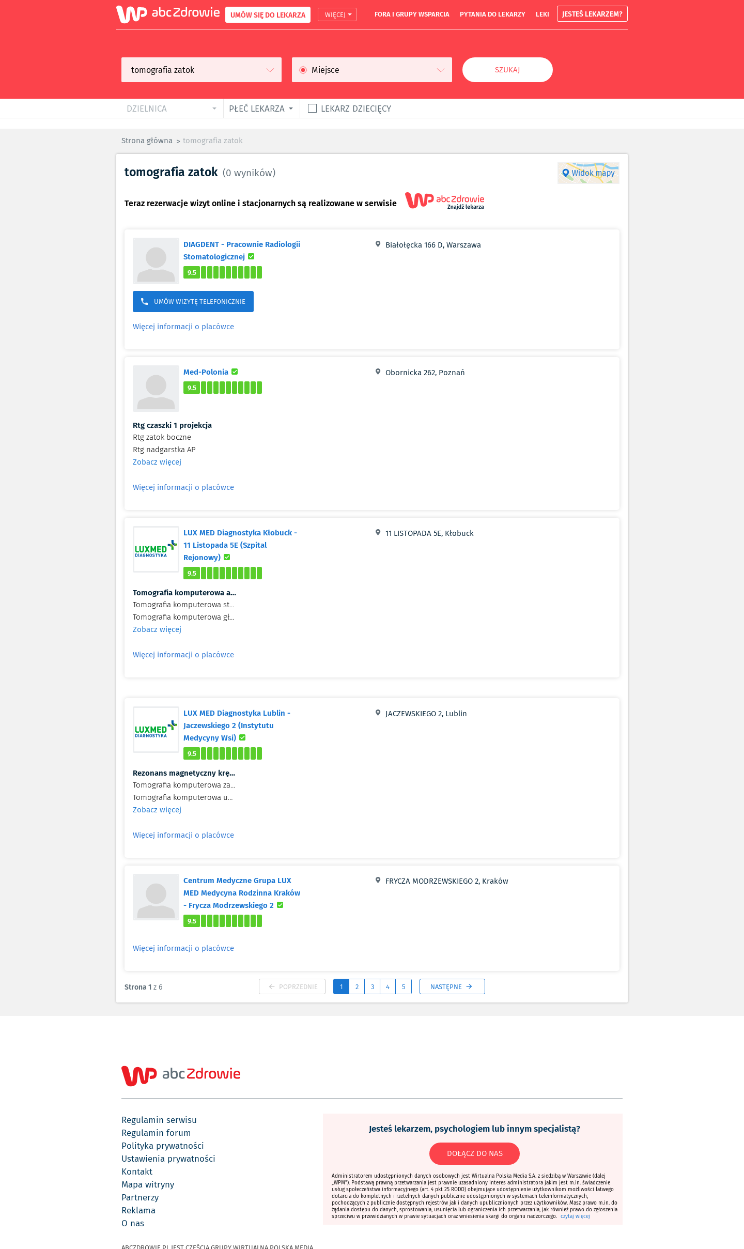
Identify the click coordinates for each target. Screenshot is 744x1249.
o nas (132, 1223)
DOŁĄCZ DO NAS (475, 1153)
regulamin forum (156, 1133)
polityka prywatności (162, 1145)
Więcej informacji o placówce (183, 326)
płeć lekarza (257, 108)
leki (542, 14)
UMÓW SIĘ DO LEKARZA (267, 14)
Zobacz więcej (157, 462)
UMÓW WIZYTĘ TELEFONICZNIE (193, 301)
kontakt (136, 1171)
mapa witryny (147, 1184)
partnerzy (140, 1197)
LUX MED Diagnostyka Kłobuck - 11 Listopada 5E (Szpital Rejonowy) (240, 544)
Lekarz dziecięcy (356, 108)
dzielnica (147, 108)
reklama (138, 1210)
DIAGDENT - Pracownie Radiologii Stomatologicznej (247, 250)
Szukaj (507, 69)
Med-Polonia (212, 371)
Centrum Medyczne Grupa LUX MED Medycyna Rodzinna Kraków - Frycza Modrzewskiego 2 (248, 892)
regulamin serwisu (159, 1120)
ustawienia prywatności (168, 1158)
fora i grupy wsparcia (412, 14)
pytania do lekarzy (492, 14)
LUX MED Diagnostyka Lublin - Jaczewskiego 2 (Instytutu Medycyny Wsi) (242, 725)
